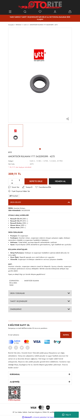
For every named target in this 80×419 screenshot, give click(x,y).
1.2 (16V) (52, 161)
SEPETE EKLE (35, 181)
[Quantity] (19, 180)
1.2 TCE (45, 161)
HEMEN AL (60, 181)
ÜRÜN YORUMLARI (17, 293)
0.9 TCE (60, 161)
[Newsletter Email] (40, 335)
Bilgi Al (66, 414)
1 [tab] (40, 149)
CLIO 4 (32, 161)
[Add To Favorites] (43, 187)
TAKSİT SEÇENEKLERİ (18, 301)
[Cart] (70, 12)
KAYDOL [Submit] (66, 335)
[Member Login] (55, 12)
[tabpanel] (16, 135)
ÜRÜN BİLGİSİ (15, 202)
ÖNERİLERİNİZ (16, 309)
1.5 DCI (38, 161)
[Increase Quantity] (12, 183)
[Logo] (40, 5)
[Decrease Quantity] (12, 180)
